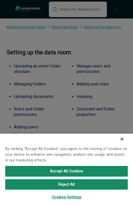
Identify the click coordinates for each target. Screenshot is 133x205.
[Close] (122, 139)
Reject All (66, 184)
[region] (66, 169)
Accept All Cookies (66, 171)
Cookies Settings (66, 197)
